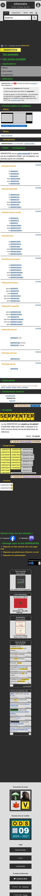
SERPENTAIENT (15, 207)
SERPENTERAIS (15, 265)
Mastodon (26, 887)
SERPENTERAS (15, 244)
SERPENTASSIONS (16, 319)
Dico (5, 45)
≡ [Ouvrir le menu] (3, 5)
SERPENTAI (14, 218)
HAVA (16, 659)
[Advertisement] (20, 31)
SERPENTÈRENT (16, 230)
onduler (14, 387)
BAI (15, 700)
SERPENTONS (15, 179)
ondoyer (8, 387)
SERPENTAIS (14, 195)
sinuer (19, 387)
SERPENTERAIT (15, 270)
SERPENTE (14, 171)
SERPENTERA (15, 246)
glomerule (13, 704)
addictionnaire (14, 710)
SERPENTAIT (14, 199)
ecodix (18, 717)
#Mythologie (20, 667)
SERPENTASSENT (16, 324)
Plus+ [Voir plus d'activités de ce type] (29, 652)
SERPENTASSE (15, 312)
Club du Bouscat (14, 722)
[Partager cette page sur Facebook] (30, 564)
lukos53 (12, 728)
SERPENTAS (14, 220)
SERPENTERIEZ (15, 275)
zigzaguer (25, 387)
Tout (26, 657)
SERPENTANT (15, 359)
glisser (3, 387)
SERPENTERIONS (16, 272)
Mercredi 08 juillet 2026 (16, 723)
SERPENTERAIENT (16, 277)
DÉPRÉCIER (21, 681)
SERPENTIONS (15, 202)
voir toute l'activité (27, 686)
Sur (7, 539)
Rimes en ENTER (6, 135)
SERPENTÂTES (15, 228)
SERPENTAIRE (29, 143)
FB (20, 887)
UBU (16, 655)
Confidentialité (20, 866)
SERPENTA (14, 223)
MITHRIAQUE (23, 669)
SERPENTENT (15, 183)
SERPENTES (14, 174)
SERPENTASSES (16, 314)
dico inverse (35, 406)
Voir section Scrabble (13, 59)
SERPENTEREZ (15, 251)
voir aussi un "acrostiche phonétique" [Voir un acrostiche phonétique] (14, 126)
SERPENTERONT (16, 254)
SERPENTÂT (14, 317)
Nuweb (25, 895)
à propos (38, 165)
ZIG (23, 673)
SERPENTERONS (16, 249)
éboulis (5, 98)
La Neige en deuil (16, 100)
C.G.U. (20, 858)
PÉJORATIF (25, 679)
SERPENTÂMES (15, 225)
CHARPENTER (10, 396)
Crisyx (12, 693)
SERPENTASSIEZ (16, 322)
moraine (17, 96)
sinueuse (34, 83)
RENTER (12, 401)
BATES (19, 663)
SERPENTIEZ (14, 204)
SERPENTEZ (14, 181)
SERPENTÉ (14, 369)
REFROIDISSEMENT (16, 649)
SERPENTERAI (15, 241)
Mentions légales (20, 850)
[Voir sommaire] (9, 54)
